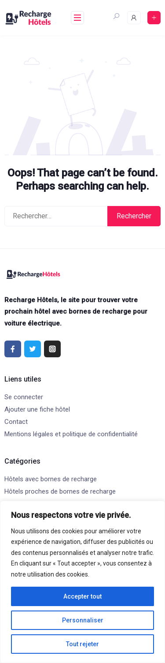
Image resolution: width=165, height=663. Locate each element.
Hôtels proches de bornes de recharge (60, 491)
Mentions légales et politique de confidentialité (71, 434)
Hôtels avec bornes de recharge (50, 479)
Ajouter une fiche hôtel (37, 409)
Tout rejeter (82, 644)
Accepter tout (82, 596)
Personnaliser (82, 620)
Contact (16, 422)
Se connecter (23, 397)
